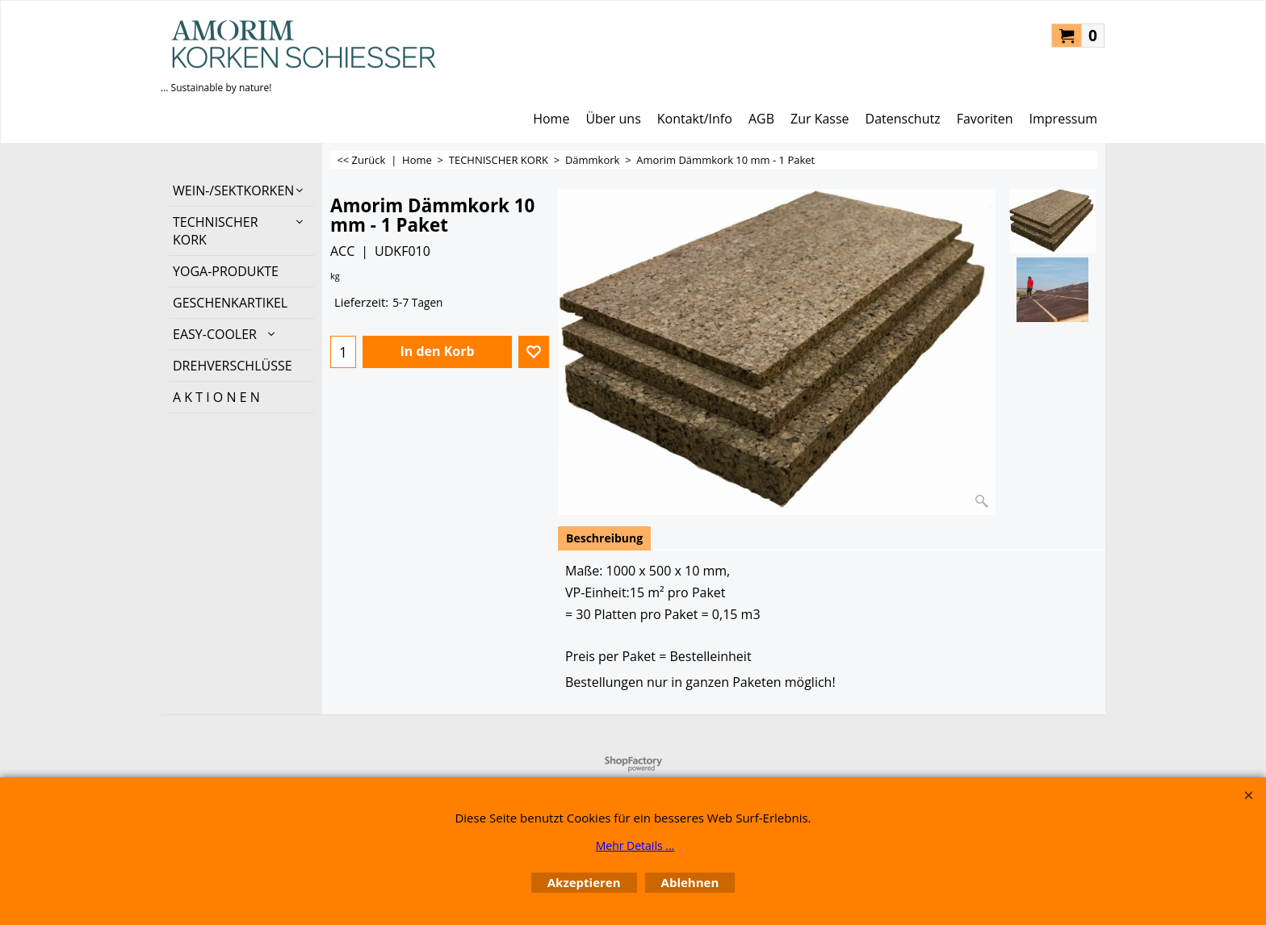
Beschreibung (604, 538)
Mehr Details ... (635, 845)
